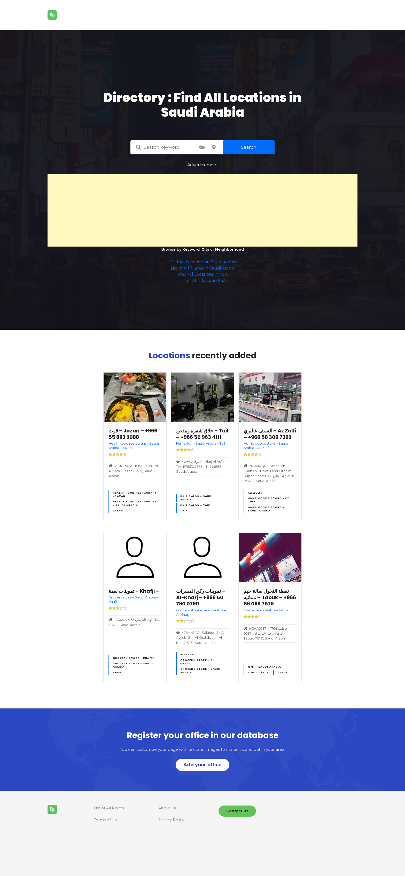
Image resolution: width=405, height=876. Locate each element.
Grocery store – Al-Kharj (198, 662)
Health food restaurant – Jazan (135, 494)
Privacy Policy (171, 820)
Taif (184, 510)
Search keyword (138, 147)
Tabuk (282, 672)
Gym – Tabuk (258, 672)
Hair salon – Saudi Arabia (196, 498)
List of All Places (109, 808)
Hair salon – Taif (195, 505)
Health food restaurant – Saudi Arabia (135, 503)
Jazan (118, 510)
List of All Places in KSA (202, 280)
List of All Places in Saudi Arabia (203, 268)
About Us (167, 808)
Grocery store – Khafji (133, 658)
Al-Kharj (188, 654)
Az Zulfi (255, 492)
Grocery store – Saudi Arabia (133, 665)
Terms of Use (106, 820)
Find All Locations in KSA (203, 274)
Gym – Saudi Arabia (264, 666)
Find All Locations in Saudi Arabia (202, 261)
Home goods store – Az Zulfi (268, 500)
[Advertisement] (202, 210)
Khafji (118, 672)
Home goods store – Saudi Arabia (266, 509)
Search (248, 147)
